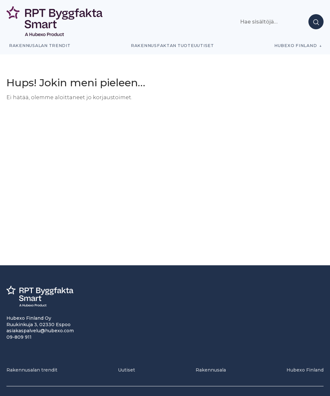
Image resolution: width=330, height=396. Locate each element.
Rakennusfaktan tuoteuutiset (172, 45)
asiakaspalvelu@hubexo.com (40, 331)
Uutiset (126, 370)
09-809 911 (19, 337)
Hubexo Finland (295, 45)
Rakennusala (211, 370)
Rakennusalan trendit (40, 45)
